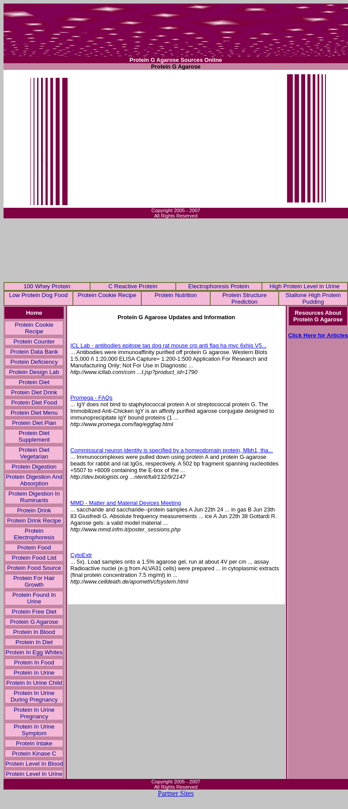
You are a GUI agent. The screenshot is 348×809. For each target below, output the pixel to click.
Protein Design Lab (34, 372)
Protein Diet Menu (34, 412)
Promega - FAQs (91, 397)
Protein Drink (34, 510)
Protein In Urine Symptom (34, 729)
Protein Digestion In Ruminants (34, 497)
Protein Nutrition (176, 295)
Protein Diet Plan (34, 423)
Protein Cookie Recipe (107, 295)
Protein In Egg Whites (34, 652)
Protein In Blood (34, 632)
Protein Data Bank (34, 351)
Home (34, 312)
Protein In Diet (34, 642)
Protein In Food (34, 662)
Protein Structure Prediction (245, 298)
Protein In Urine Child (34, 682)
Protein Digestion (34, 466)
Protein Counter (34, 341)
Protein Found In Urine (34, 598)
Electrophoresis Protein (218, 286)
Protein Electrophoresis (34, 534)
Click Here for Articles (318, 335)
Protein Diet (34, 382)
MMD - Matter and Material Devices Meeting (125, 503)
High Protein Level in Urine (304, 286)
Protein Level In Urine (34, 774)
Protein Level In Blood (34, 763)
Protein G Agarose (34, 621)
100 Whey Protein (46, 286)
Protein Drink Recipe (34, 520)
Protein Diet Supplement (34, 436)
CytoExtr (81, 555)
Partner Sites (175, 793)
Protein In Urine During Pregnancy (34, 696)
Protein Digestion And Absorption (34, 480)
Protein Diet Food (34, 402)
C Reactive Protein (132, 286)
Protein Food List (34, 557)
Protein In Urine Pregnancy (34, 713)
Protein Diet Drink (34, 392)
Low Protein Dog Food (38, 295)
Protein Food (34, 547)
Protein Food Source (34, 568)
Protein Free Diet (34, 611)
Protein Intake (34, 743)
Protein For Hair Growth (34, 581)
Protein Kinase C (34, 753)
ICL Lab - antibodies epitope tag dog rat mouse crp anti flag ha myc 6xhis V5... (168, 345)
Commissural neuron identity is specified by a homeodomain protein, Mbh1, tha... (171, 450)
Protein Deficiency (34, 362)
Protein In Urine (34, 672)
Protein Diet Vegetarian (34, 453)
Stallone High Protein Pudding (313, 298)
